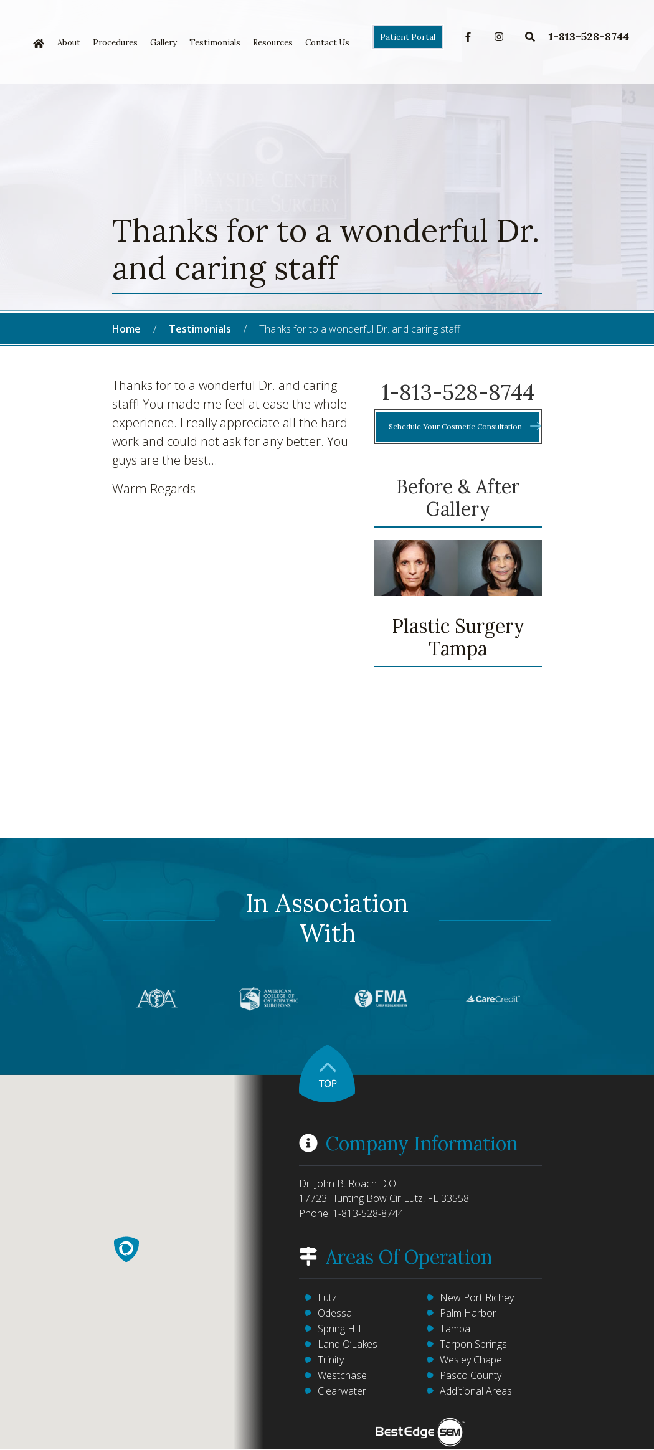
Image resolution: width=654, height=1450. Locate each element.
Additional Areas (476, 1391)
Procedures (115, 42)
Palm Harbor (468, 1313)
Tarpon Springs (473, 1344)
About (68, 42)
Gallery (163, 42)
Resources (273, 42)
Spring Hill (339, 1328)
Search (530, 37)
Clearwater (342, 1391)
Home (38, 44)
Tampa (455, 1328)
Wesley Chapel (472, 1360)
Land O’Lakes (347, 1344)
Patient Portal (407, 37)
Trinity (331, 1360)
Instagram (499, 37)
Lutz (327, 1297)
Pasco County (470, 1375)
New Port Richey (477, 1297)
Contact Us (327, 42)
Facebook (468, 37)
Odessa (335, 1313)
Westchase (342, 1375)
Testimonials (214, 42)
